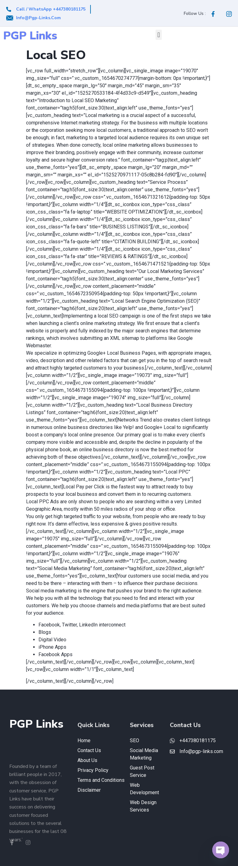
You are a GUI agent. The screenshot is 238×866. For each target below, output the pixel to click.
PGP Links (30, 35)
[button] (158, 35)
